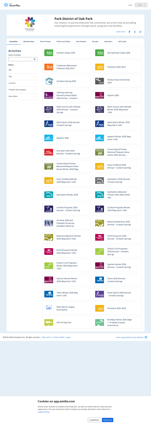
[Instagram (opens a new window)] (140, 31)
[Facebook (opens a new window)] (129, 31)
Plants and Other (63, 41)
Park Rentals (81, 41)
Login (130, 5)
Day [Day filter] (10, 76)
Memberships (28, 41)
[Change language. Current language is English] (141, 5)
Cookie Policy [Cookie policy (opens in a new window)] (43, 412)
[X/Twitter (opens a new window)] (135, 31)
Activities (13, 41)
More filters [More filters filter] (13, 96)
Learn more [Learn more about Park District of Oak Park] (120, 31)
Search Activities (14, 55)
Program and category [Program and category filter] (17, 89)
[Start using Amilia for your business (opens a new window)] (131, 337)
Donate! (95, 41)
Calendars (108, 41)
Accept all (107, 420)
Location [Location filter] (12, 83)
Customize (94, 420)
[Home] (12, 5)
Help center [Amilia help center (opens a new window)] (46, 337)
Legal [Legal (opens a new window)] (68, 337)
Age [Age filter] (10, 70)
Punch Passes (45, 41)
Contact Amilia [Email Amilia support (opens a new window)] (58, 337)
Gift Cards (122, 41)
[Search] (34, 59)
